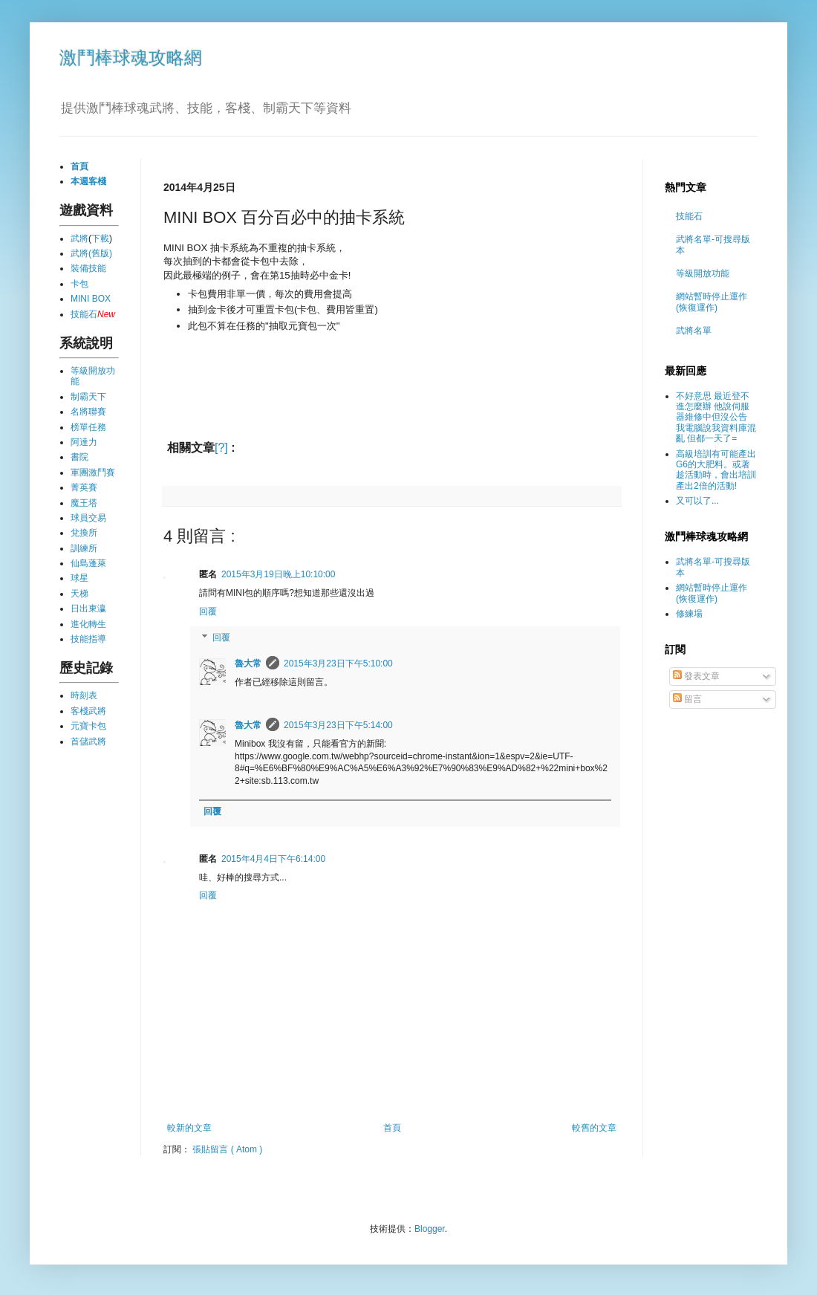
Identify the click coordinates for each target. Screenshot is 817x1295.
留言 (687, 699)
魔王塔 (84, 503)
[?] (221, 447)
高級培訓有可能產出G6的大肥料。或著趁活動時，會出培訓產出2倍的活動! (716, 470)
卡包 (79, 284)
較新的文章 (189, 1128)
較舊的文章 (594, 1128)
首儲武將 (88, 741)
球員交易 (88, 518)
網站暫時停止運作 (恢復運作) (711, 301)
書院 (79, 457)
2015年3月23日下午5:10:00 (338, 663)
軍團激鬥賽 (93, 472)
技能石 (84, 314)
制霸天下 (88, 397)
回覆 (208, 611)
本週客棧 (88, 181)
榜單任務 (88, 427)
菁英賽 (84, 487)
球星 (79, 578)
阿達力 (84, 442)
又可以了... (697, 501)
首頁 (392, 1128)
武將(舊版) (91, 253)
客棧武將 (88, 711)
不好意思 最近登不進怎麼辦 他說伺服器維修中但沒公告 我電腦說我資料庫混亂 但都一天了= (716, 417)
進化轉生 (88, 624)
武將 (79, 238)
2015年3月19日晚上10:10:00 (278, 574)
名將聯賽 (88, 411)
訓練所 (84, 548)
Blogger (429, 1229)
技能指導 (88, 639)
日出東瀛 (88, 608)
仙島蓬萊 (88, 563)
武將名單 (694, 330)
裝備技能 (88, 268)
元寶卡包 (88, 726)
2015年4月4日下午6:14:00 (273, 859)
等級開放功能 (702, 273)
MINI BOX (91, 298)
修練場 (689, 613)
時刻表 (84, 695)
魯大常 (248, 663)
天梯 (79, 593)
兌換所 (84, 533)
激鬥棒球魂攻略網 (130, 58)
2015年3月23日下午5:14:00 (338, 725)
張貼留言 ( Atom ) (227, 1149)
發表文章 (696, 676)
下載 (100, 238)
